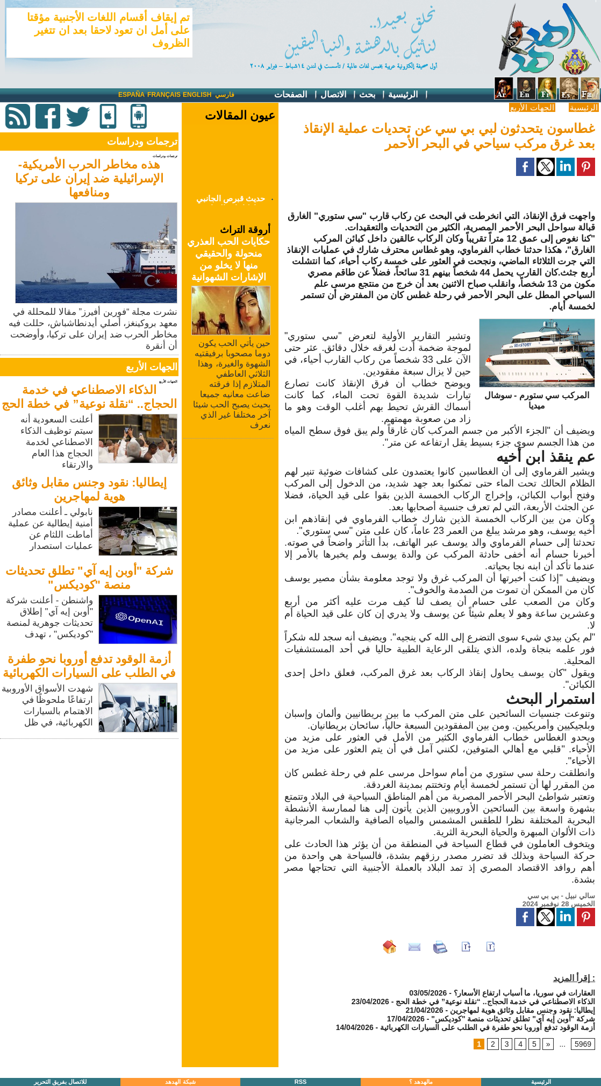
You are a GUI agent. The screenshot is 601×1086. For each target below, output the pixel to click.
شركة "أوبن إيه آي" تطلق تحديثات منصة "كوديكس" (89, 577)
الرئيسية (408, 95)
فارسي (224, 94)
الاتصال (338, 95)
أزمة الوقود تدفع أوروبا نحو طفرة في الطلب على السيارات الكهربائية (89, 666)
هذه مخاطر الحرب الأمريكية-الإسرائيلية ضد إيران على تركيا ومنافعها (89, 178)
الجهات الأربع (532, 107)
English (197, 94)
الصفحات (296, 95)
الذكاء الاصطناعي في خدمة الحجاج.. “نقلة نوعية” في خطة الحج (89, 397)
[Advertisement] (90, 817)
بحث (372, 95)
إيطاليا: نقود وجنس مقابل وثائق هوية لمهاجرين (89, 489)
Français (164, 94)
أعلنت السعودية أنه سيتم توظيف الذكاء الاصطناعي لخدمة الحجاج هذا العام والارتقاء (56, 442)
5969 (583, 1044)
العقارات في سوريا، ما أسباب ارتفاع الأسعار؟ (524, 993)
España (131, 94)
